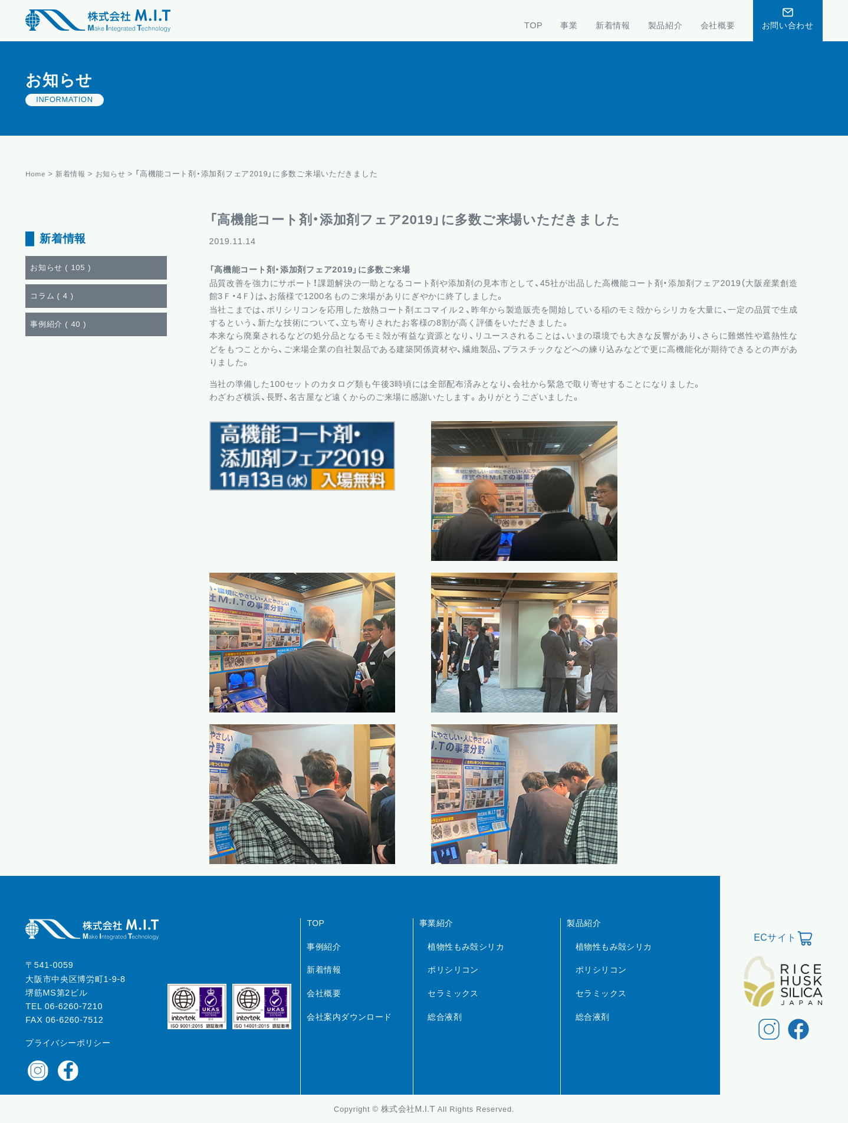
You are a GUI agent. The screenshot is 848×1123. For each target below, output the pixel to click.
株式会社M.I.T (409, 1109)
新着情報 (73, 173)
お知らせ (116, 173)
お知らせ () (60, 267)
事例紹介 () (58, 324)
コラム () (52, 295)
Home (36, 173)
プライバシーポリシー (67, 1043)
